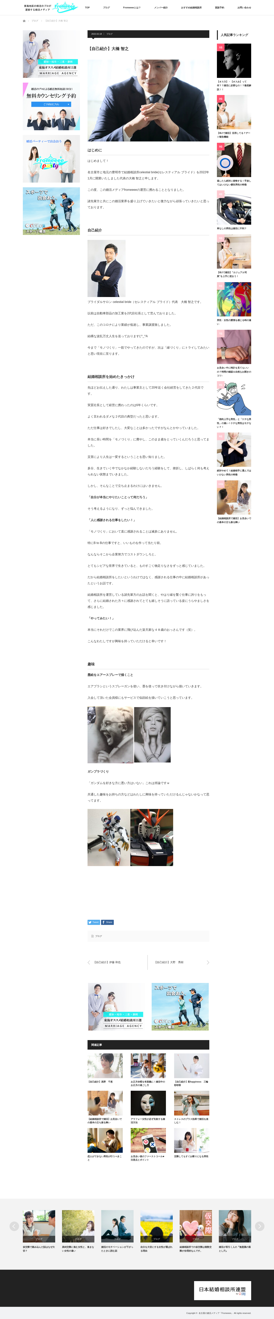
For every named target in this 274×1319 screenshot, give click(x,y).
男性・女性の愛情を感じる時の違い (234, 322)
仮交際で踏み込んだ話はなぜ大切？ (39, 1249)
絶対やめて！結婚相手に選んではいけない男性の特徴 (234, 472)
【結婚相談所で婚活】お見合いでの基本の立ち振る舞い (105, 1121)
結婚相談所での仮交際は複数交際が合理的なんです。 (196, 1249)
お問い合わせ (244, 7)
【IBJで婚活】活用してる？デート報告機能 (233, 135)
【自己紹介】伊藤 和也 (107, 962)
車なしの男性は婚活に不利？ (232, 228)
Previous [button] (14, 1226)
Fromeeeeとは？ (132, 7)
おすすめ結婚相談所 (191, 7)
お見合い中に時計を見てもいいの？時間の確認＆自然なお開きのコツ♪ (234, 371)
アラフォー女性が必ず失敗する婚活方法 (148, 1121)
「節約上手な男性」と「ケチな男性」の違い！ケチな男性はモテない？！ (234, 423)
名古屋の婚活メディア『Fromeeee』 (216, 1313)
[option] (42, 1231)
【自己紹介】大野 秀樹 (168, 962)
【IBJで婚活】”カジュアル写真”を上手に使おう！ (232, 274)
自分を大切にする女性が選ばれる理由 (156, 1249)
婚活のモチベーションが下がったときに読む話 (117, 1249)
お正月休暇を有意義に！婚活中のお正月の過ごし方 (148, 1083)
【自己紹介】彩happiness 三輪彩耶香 (191, 1083)
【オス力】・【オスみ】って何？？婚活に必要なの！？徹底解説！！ (234, 85)
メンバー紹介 (161, 7)
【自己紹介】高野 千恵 (100, 1081)
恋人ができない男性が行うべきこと (105, 1158)
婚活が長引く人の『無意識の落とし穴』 (235, 1249)
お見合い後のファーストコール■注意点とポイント (147, 1158)
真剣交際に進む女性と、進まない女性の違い (78, 1249)
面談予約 (219, 7)
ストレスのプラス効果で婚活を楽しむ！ (191, 1121)
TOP (87, 7)
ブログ (106, 7)
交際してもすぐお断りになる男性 (191, 1156)
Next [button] (259, 1226)
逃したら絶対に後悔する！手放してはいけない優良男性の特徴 (234, 183)
